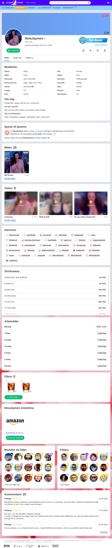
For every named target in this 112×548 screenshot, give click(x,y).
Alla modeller (7, 8)
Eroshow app (68, 8)
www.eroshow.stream (23, 540)
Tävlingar (56, 8)
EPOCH (38, 540)
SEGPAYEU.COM (49, 540)
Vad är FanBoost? (101, 45)
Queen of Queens (36, 131)
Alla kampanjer (44, 8)
